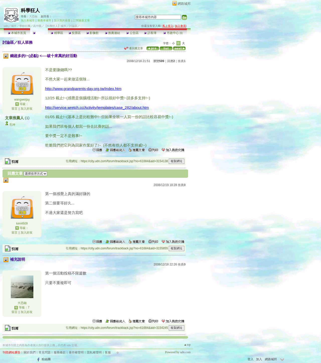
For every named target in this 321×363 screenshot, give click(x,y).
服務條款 (60, 352)
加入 (259, 359)
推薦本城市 (44, 20)
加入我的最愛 (62, 20)
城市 (14, 25)
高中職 (37, 25)
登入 (251, 359)
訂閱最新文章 (81, 20)
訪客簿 (150, 33)
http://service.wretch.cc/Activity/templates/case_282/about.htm (97, 107)
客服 (108, 352)
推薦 (182, 61)
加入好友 (27, 108)
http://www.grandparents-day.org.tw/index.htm (83, 88)
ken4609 (22, 223)
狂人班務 (25, 42)
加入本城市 (28, 20)
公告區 (132, 33)
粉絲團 (46, 359)
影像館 (92, 33)
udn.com (185, 352)
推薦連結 (112, 33)
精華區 (57, 33)
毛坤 (12, 124)
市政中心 (173, 33)
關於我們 (30, 352)
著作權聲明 (76, 352)
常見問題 (45, 352)
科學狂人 (30, 10)
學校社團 (24, 25)
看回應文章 (133, 48)
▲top (187, 344)
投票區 (74, 33)
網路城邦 (184, 4)
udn (6, 25)
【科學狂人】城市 (55, 25)
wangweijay (22, 99)
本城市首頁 (17, 33)
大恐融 (33, 16)
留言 (15, 108)
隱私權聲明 (94, 352)
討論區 (39, 33)
